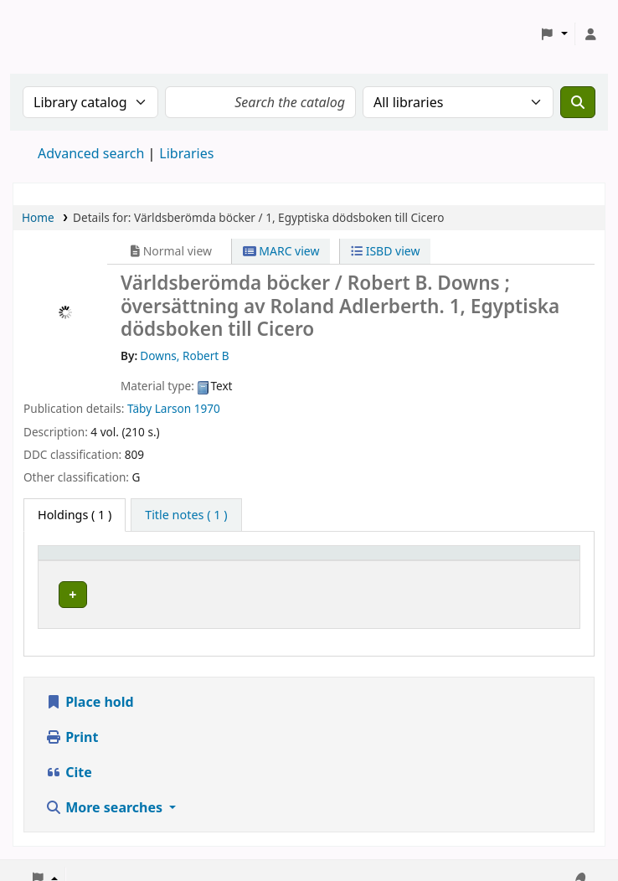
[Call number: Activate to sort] (406, 560)
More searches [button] (105, 792)
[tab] (186, 515)
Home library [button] (84, 561)
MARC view (281, 251)
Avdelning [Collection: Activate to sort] (238, 561)
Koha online (55, 34)
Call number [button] (375, 561)
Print (71, 722)
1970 (207, 408)
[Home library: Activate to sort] (120, 560)
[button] (553, 34)
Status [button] (506, 561)
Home (38, 217)
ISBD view (385, 251)
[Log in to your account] (590, 34)
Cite (68, 757)
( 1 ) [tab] (74, 515)
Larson (173, 408)
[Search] (577, 102)
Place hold (89, 686)
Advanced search (91, 153)
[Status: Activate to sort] (529, 560)
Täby (139, 408)
